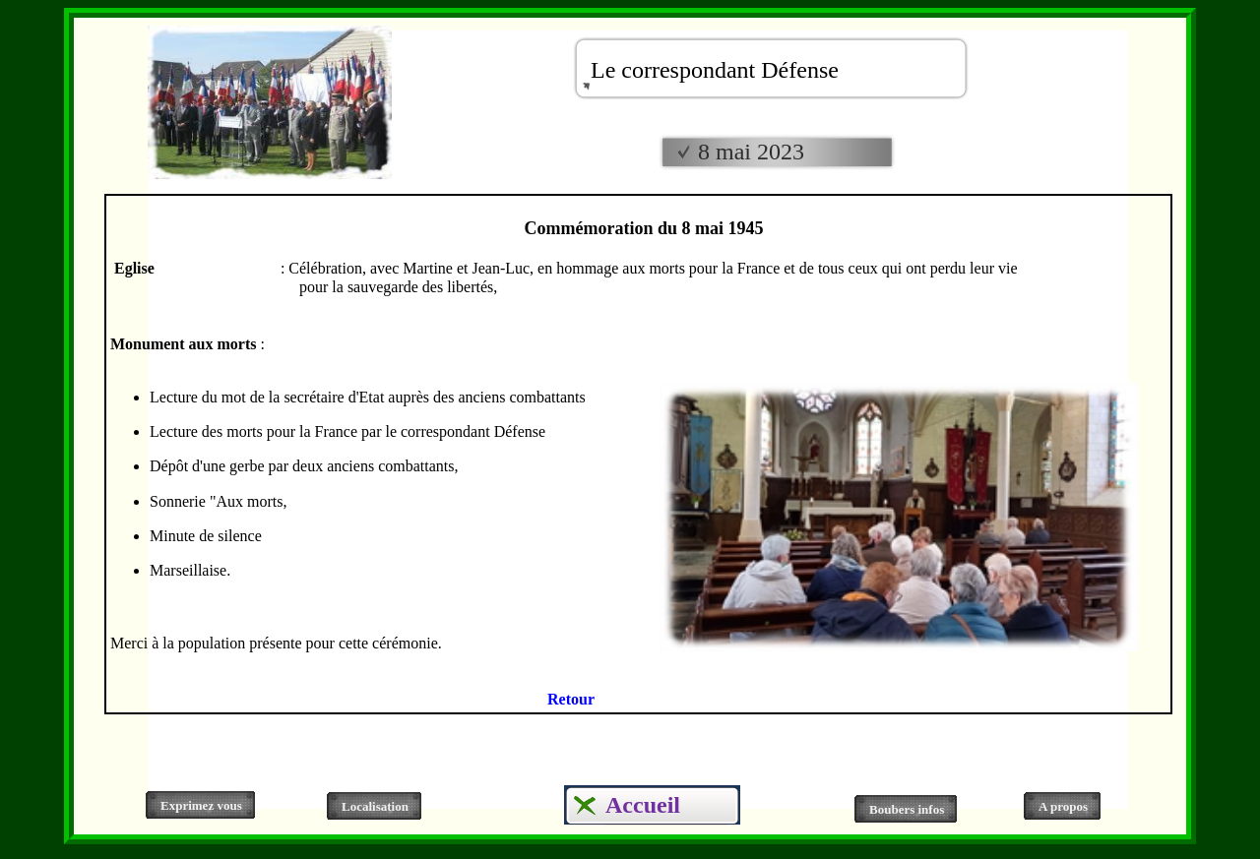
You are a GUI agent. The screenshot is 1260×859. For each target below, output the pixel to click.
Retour (571, 699)
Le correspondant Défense (715, 70)
